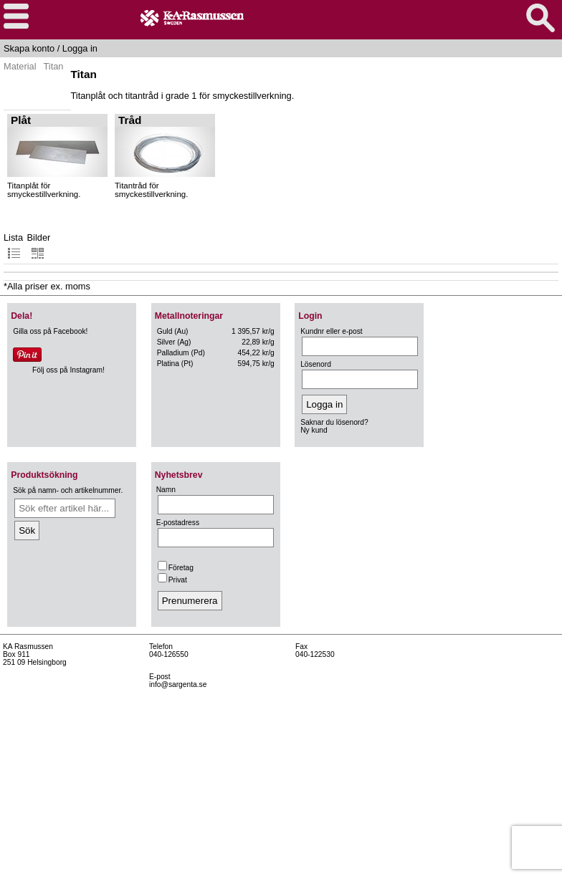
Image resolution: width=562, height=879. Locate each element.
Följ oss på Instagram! (68, 370)
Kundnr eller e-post (331, 331)
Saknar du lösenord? (334, 422)
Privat (172, 580)
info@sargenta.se (177, 684)
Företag (176, 568)
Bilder (39, 246)
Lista (13, 246)
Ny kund (314, 430)
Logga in (79, 48)
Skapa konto (29, 48)
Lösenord (315, 364)
